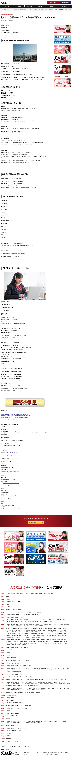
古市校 (57, 685)
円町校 (37, 680)
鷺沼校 (8, 645)
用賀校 (27, 634)
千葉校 (26, 624)
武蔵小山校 (45, 632)
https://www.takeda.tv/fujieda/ (10, 496)
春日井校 (24, 669)
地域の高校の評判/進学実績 (7, 14)
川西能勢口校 (14, 691)
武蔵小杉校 (9, 642)
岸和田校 (56, 683)
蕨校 (38, 622)
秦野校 (67, 642)
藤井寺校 (42, 686)
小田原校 (34, 640)
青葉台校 (55, 640)
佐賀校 (8, 727)
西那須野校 (23, 615)
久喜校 (65, 620)
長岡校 (17, 648)
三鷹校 (65, 634)
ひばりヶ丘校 (48, 634)
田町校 (51, 629)
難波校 (37, 685)
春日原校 (52, 722)
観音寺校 (17, 715)
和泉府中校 (14, 686)
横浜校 (12, 640)
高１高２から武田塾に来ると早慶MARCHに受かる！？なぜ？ (15, 416)
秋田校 (8, 604)
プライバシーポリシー (26, 757)
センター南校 (9, 643)
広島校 (8, 707)
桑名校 (21, 675)
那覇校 (8, 743)
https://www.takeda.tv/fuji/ (12, 452)
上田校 (19, 661)
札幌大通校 (51, 593)
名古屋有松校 (14, 672)
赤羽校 (40, 630)
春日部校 (36, 620)
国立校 (13, 637)
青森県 (2, 596)
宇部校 (18, 709)
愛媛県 (2, 717)
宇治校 (52, 680)
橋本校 (60, 640)
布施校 (52, 685)
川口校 (17, 620)
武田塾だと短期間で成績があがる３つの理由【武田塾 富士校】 (16, 414)
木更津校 (62, 624)
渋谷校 (23, 632)
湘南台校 (58, 642)
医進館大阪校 (63, 685)
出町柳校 (47, 680)
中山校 (26, 642)
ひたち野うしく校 (37, 612)
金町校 (24, 630)
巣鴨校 (28, 630)
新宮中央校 (9, 724)
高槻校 (31, 683)
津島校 (8, 672)
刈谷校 (37, 669)
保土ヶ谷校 (17, 645)
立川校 (30, 629)
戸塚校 (35, 642)
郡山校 (24, 609)
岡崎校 (13, 669)
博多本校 (20, 722)
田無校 (57, 632)
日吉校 (14, 642)
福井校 (8, 656)
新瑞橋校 (59, 671)
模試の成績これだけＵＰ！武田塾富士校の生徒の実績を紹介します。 (17, 417)
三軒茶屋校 (9, 630)
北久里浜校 (27, 643)
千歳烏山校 (9, 634)
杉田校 (12, 645)
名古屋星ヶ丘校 (43, 669)
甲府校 (8, 658)
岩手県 (2, 599)
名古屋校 (9, 669)
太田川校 (18, 669)
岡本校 (20, 691)
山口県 (2, 709)
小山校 (13, 615)
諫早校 (20, 729)
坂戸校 (46, 622)
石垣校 (17, 743)
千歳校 (41, 593)
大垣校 (12, 664)
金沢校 (8, 653)
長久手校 (23, 671)
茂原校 (8, 626)
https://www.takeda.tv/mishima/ (11, 471)
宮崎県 (2, 738)
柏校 (17, 624)
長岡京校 (42, 680)
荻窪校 (65, 629)
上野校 (33, 632)
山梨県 (2, 658)
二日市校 (47, 722)
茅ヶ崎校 (66, 643)
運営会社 (18, 757)
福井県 (2, 656)
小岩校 (19, 632)
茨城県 (2, 612)
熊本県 (2, 732)
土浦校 (17, 612)
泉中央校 (15, 601)
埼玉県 (2, 620)
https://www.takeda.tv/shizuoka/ (11, 483)
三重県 (2, 675)
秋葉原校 (61, 634)
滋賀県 (2, 678)
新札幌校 (13, 593)
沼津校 (17, 666)
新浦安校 (13, 624)
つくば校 (9, 612)
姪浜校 (56, 722)
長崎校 (8, 729)
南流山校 (57, 624)
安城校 (35, 671)
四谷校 (61, 629)
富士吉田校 (13, 658)
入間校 (8, 622)
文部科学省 (26, 748)
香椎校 (29, 722)
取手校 (26, 612)
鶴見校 (62, 642)
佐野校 (28, 615)
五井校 (32, 626)
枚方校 (26, 683)
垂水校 (28, 691)
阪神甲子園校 (61, 689)
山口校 (8, 709)
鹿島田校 (51, 643)
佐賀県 (2, 727)
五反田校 (66, 636)
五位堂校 (27, 693)
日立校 (22, 612)
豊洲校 (44, 636)
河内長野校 (27, 685)
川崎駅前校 (24, 645)
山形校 (8, 607)
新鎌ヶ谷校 (32, 624)
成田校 (51, 624)
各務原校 (23, 664)
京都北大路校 (27, 680)
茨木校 (65, 683)
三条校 (21, 648)
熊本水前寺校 (14, 732)
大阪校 (8, 683)
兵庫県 (2, 689)
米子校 (12, 699)
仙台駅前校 (9, 601)
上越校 (12, 648)
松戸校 (42, 624)
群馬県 (2, 617)
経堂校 (61, 636)
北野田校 (20, 686)
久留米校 (25, 722)
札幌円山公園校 (19, 593)
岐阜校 (8, 664)
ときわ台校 (49, 636)
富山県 (2, 651)
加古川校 (44, 689)
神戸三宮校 (13, 689)
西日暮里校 (55, 634)
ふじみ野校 (33, 622)
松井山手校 (20, 680)
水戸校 (13, 612)
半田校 (8, 671)
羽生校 (41, 622)
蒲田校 (25, 636)
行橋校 (65, 722)
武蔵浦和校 (51, 622)
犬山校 (68, 671)
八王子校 (56, 629)
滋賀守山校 (15, 678)
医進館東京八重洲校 (30, 637)
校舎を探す (53, 2)
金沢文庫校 (46, 642)
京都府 (2, 680)
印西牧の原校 (27, 626)
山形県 (2, 607)
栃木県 (2, 615)
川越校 (31, 620)
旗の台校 (9, 636)
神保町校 (28, 632)
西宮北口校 (20, 689)
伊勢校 (17, 675)
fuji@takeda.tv (7, 451)
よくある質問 (53, 6)
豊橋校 (49, 669)
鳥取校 (8, 699)
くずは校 (9, 686)
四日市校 (12, 675)
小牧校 (18, 671)
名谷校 (43, 691)
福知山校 (65, 680)
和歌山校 (9, 696)
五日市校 (22, 707)
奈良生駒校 (21, 693)
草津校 (27, 678)
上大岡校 (41, 642)
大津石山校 (9, 678)
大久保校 (34, 691)
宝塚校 (38, 689)
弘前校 (8, 596)
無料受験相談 (65, 2)
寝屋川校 (41, 683)
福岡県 (2, 723)
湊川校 (8, 691)
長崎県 (2, 730)
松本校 (8, 661)
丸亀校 (12, 715)
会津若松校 (18, 609)
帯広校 (46, 593)
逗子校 (21, 643)
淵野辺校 (61, 643)
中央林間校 (16, 643)
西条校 (17, 707)
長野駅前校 (13, 661)
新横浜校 (28, 640)
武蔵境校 (9, 637)
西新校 (34, 722)
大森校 (23, 634)
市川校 (8, 624)
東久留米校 (55, 636)
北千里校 (37, 686)
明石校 (25, 689)
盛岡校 (8, 599)
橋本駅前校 (14, 696)
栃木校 (18, 615)
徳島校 (8, 712)
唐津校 (12, 727)
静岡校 (8, 666)
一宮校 (64, 669)
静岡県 (2, 666)
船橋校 (47, 624)
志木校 (41, 620)
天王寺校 (17, 683)
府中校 (19, 634)
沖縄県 (2, 743)
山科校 (32, 680)
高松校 (8, 715)
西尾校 (39, 671)
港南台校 (65, 640)
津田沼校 (22, 624)
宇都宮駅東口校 (35, 615)
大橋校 (61, 722)
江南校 (53, 671)
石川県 (2, 653)
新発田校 (26, 648)
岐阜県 (2, 664)
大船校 (55, 643)
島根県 (2, 702)
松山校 (8, 717)
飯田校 (23, 661)
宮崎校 (8, 737)
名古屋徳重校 (29, 671)
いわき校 (13, 609)
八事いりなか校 (30, 669)
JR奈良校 (32, 693)
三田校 (54, 689)
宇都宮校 (9, 615)
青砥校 (21, 636)
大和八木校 (38, 693)
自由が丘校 (46, 630)
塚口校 (24, 691)
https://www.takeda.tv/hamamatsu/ (11, 508)
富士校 (25, 666)
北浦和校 (60, 620)
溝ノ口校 (31, 642)
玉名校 (20, 732)
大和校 (50, 640)
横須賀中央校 (44, 640)
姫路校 (8, 689)
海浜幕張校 (67, 624)
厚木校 (8, 640)
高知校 (8, 720)
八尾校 (60, 683)
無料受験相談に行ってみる (36, 522)
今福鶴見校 (47, 685)
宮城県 (2, 602)
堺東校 (22, 683)
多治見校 (17, 664)
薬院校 (19, 724)
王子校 (35, 636)
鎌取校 (37, 626)
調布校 (51, 630)
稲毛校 (12, 626)
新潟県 (2, 648)
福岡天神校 (9, 722)
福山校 (12, 707)
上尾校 (50, 620)
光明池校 (31, 686)
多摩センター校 (64, 632)
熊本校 (8, 732)
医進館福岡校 (40, 722)
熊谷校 (8, 620)
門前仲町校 (16, 629)
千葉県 (2, 624)
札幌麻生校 (27, 593)
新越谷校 (26, 620)
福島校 (8, 609)
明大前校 (9, 632)
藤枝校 (21, 666)
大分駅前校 (9, 735)
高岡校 (12, 650)
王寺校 (15, 693)
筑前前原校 (34, 724)
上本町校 (46, 683)
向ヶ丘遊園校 (20, 642)
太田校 (12, 617)
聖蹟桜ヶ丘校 (39, 632)
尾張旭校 (49, 671)
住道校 (50, 683)
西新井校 (18, 637)
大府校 (44, 671)
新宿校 (41, 629)
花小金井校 (39, 637)
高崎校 (8, 617)
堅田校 (31, 678)
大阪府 (2, 683)
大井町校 (56, 630)
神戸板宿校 (49, 689)
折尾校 (23, 724)
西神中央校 (67, 689)
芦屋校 (34, 689)
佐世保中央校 (14, 729)
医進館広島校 (28, 707)
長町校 (20, 601)
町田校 (26, 629)
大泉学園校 (52, 632)
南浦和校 (46, 620)
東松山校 (22, 622)
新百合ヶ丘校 (34, 643)
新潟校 (8, 648)
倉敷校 (21, 704)
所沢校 (21, 620)
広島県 (2, 707)
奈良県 (2, 694)
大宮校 (12, 620)
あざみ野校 (17, 640)
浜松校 (12, 666)
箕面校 (18, 685)
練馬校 (20, 630)
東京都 (2, 629)
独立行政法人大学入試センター (16, 748)
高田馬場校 (36, 629)
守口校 (33, 685)
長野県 (2, 661)
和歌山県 (3, 696)
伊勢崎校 (22, 617)
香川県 (2, 715)
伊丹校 (29, 689)
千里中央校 (9, 685)
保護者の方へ (41, 6)
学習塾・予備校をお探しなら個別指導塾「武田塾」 (58, 755)
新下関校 (13, 709)
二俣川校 (53, 642)
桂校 (61, 680)
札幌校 (8, 593)
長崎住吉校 (25, 729)
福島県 (2, 609)
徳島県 (2, 712)
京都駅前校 (13, 680)
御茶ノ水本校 (10, 629)
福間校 (39, 724)
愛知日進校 (55, 669)
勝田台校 (38, 624)
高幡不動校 (41, 634)
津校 (8, 675)
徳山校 (22, 709)
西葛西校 (46, 629)
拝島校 (14, 634)
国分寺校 (14, 632)
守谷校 (31, 612)
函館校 (37, 593)
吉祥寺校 (67, 630)
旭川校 (32, 593)
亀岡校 (56, 680)
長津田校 (46, 643)
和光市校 (27, 622)
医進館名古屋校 (22, 672)
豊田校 (60, 669)
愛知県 (2, 669)
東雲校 (23, 637)
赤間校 (14, 724)
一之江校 (30, 636)
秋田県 (2, 604)
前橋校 (17, 617)
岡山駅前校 (15, 704)
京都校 (8, 680)
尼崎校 (38, 691)
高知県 (2, 720)
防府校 (26, 709)
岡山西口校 (9, 704)
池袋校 (21, 629)
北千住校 (62, 630)
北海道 (2, 594)
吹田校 (22, 685)
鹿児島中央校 (10, 740)
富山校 (8, 650)
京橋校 (42, 685)
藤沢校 (23, 640)
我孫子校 (42, 626)
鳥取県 (2, 699)
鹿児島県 (3, 740)
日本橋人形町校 (34, 634)
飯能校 (17, 622)
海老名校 (40, 643)
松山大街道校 (14, 717)
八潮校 (57, 622)
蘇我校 (47, 626)
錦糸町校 (15, 630)
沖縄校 (12, 743)
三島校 (30, 666)
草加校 (55, 620)
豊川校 (63, 671)
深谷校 (12, 622)
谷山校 (15, 740)
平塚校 (38, 640)
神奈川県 (3, 640)
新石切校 (26, 686)
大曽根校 (13, 671)
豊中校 (35, 683)
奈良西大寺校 (10, 693)
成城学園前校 (35, 630)
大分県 (2, 735)
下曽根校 (28, 724)
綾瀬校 (39, 636)
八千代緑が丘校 (18, 626)
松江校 (8, 701)
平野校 (12, 683)
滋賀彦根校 (22, 678)
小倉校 (14, 722)
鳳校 (14, 685)
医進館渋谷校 (15, 636)
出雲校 (12, 701)
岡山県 (2, 704)
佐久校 (27, 661)
